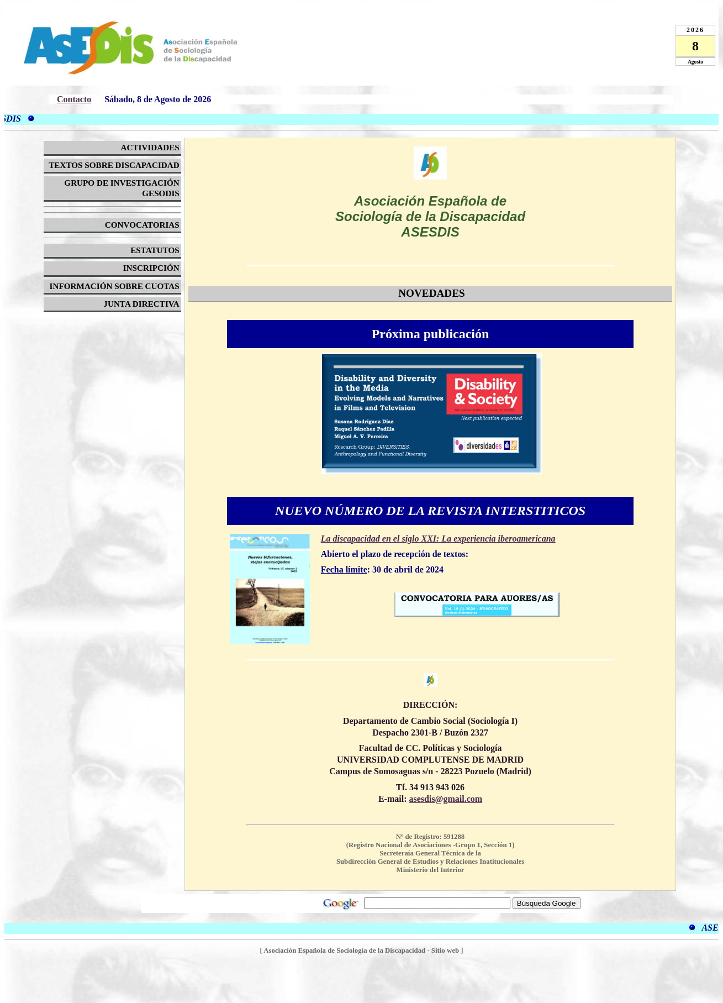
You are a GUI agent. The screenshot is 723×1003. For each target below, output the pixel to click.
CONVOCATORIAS (142, 224)
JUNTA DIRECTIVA (141, 303)
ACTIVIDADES (149, 147)
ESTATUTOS (155, 250)
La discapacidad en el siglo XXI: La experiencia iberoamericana (438, 538)
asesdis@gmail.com (445, 799)
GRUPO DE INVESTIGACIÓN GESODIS (121, 187)
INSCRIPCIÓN (151, 267)
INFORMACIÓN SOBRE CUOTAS (115, 286)
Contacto (74, 99)
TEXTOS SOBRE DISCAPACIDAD (114, 165)
